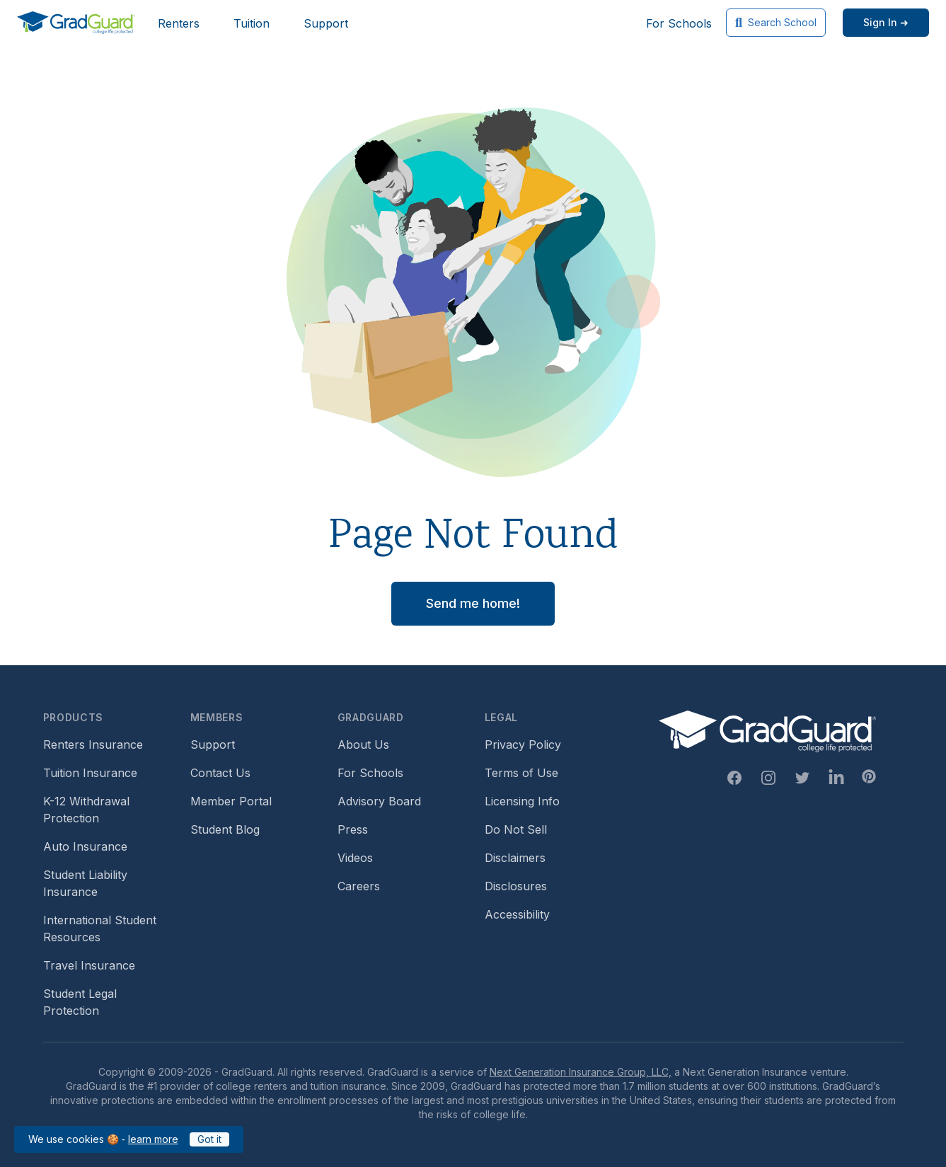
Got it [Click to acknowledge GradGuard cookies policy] (209, 1139)
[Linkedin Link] (836, 777)
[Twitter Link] (802, 777)
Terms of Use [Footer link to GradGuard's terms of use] (521, 773)
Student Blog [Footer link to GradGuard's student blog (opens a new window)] (225, 829)
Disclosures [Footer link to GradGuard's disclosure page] (516, 886)
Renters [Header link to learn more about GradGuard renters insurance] (179, 23)
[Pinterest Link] (869, 776)
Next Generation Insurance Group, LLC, (580, 1072)
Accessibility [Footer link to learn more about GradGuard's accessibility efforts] (517, 914)
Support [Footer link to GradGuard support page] (212, 744)
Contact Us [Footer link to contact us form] (220, 773)
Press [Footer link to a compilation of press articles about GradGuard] (353, 829)
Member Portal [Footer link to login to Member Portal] (231, 801)
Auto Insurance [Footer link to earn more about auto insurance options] (85, 846)
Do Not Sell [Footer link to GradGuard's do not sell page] (516, 829)
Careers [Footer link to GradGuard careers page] (359, 886)
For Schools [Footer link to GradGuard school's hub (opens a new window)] (370, 773)
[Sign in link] (886, 22)
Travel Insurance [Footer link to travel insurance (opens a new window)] (89, 965)
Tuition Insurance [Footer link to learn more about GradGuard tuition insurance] (90, 773)
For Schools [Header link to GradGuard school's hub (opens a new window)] (679, 23)
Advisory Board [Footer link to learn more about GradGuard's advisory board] (379, 801)
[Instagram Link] (768, 777)
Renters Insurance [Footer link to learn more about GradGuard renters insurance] (93, 744)
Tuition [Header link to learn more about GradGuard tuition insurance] (251, 23)
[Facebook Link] (734, 777)
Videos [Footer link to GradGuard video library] (355, 858)
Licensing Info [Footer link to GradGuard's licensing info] (522, 801)
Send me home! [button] (473, 603)
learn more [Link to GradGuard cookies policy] (153, 1139)
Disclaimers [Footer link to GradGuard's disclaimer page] (515, 858)
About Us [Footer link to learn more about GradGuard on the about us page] (363, 744)
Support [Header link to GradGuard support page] (326, 23)
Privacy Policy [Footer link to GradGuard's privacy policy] (523, 744)
